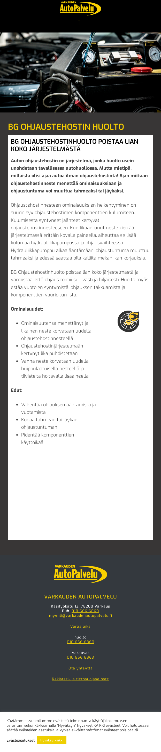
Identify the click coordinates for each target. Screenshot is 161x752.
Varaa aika (80, 626)
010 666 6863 (80, 657)
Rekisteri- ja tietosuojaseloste (80, 679)
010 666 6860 (85, 611)
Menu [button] (80, 23)
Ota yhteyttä (80, 668)
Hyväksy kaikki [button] (51, 740)
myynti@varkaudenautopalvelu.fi (80, 615)
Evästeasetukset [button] (20, 740)
